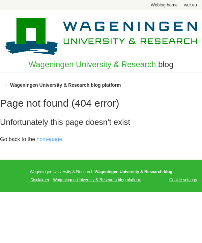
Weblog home (164, 4)
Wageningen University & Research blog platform (65, 85)
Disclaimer (39, 180)
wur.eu (190, 4)
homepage (49, 139)
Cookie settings (183, 180)
